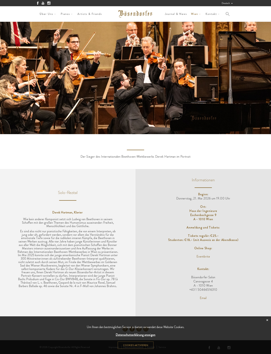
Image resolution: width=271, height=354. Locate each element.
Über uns (46, 14)
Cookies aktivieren (135, 345)
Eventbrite (203, 256)
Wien (194, 14)
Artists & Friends (89, 14)
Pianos (65, 14)
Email (203, 298)
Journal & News (176, 14)
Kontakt (211, 14)
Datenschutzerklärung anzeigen (135, 335)
